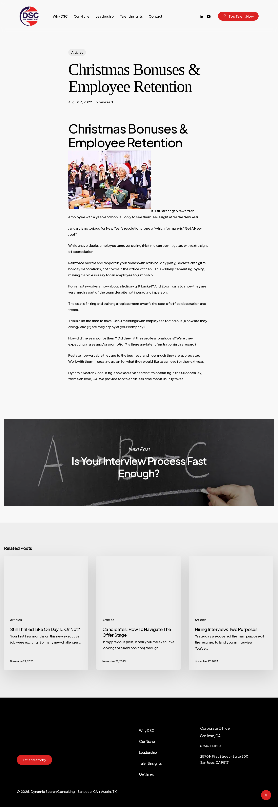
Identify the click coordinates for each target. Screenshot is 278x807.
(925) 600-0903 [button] (210, 746)
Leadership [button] (148, 752)
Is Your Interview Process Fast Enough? (139, 463)
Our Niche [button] (147, 741)
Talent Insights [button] (150, 763)
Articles (77, 52)
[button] (34, 760)
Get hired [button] (146, 774)
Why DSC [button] (146, 730)
